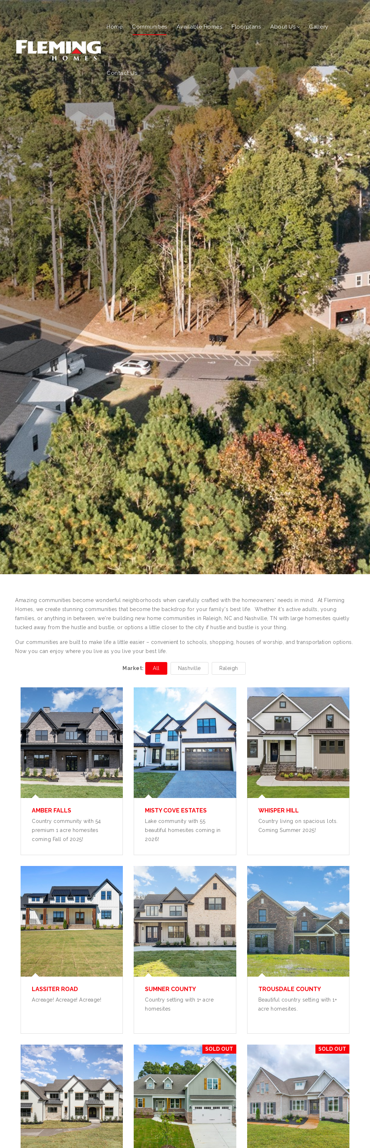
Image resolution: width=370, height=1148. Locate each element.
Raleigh (228, 668)
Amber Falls (51, 810)
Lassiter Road (55, 989)
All (156, 668)
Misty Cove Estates (176, 810)
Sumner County (170, 989)
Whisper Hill (278, 810)
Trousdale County (289, 989)
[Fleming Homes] (58, 49)
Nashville (189, 668)
